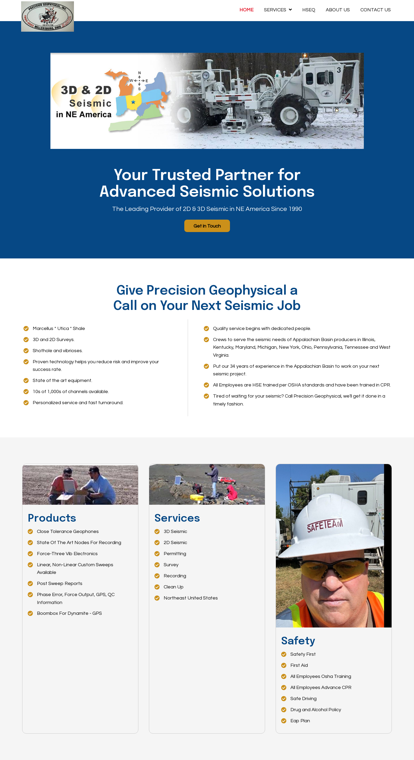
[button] (207, 226)
